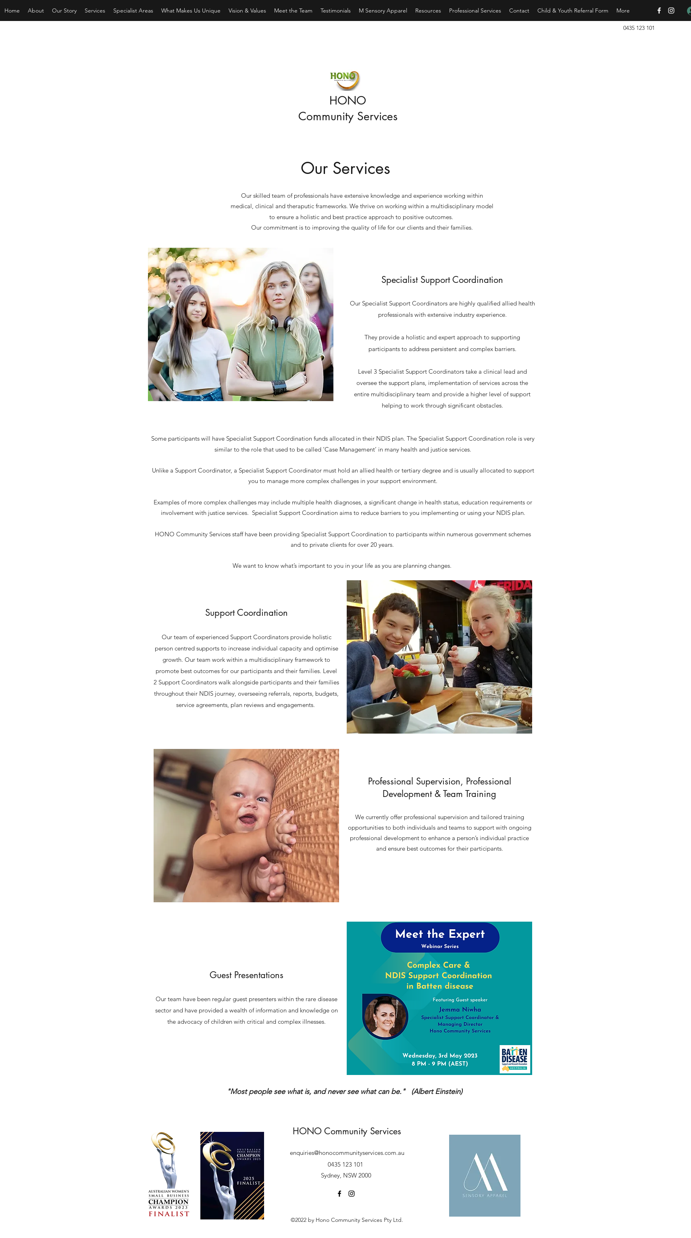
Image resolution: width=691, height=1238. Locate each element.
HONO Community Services (347, 1131)
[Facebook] (659, 10)
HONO (347, 100)
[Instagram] (671, 10)
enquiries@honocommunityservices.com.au (347, 1152)
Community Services (348, 116)
